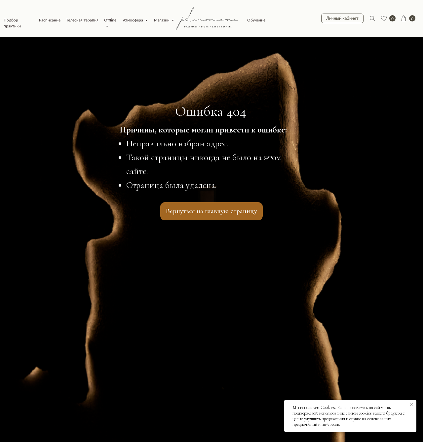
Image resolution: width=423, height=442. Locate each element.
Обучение (256, 20)
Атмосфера (133, 20)
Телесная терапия (82, 20)
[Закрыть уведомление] (411, 404)
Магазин (162, 20)
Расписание (49, 20)
